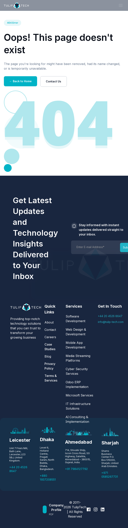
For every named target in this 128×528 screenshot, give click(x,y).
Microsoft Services (79, 395)
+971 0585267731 (109, 474)
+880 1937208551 (48, 477)
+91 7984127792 (76, 469)
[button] (120, 5)
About (49, 322)
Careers (50, 337)
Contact (50, 330)
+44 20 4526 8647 (110, 316)
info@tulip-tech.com (111, 321)
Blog (47, 356)
